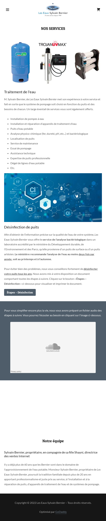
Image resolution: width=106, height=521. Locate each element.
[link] (53, 9)
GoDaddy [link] (61, 511)
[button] (11, 9)
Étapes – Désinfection (20, 292)
